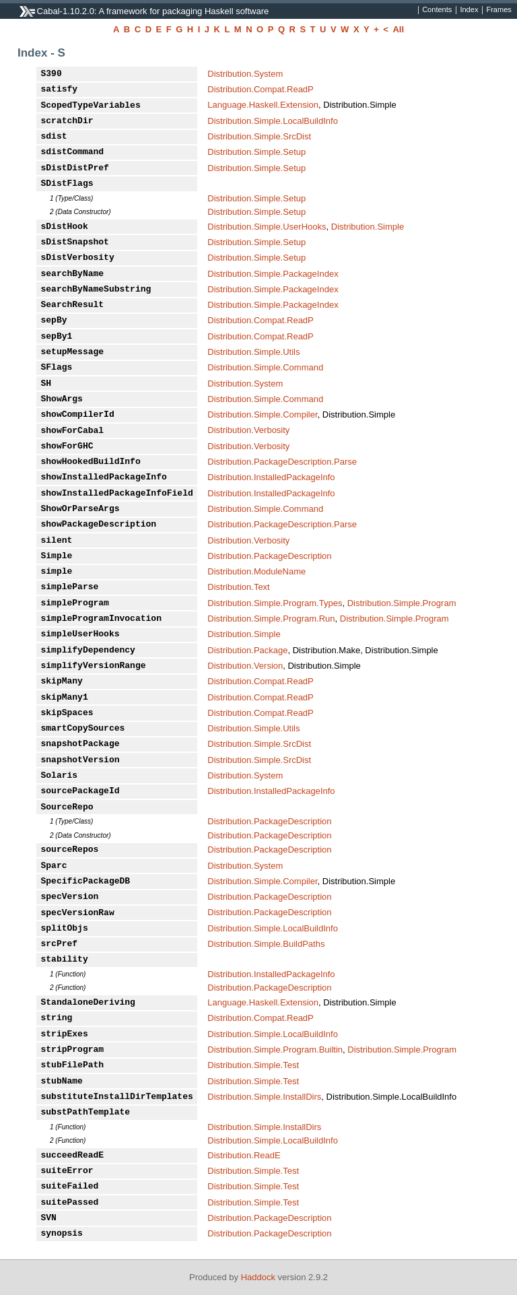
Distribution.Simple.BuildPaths (265, 944)
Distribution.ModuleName (256, 571)
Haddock (258, 1277)
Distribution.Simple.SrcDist (259, 136)
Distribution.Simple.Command (265, 367)
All (398, 29)
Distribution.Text (238, 587)
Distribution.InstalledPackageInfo (271, 477)
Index (469, 10)
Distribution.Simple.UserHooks (266, 227)
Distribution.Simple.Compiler (262, 414)
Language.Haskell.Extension (262, 105)
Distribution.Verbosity (248, 430)
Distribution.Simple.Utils (253, 352)
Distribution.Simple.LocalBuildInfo (272, 121)
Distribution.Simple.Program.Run (271, 618)
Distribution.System (245, 74)
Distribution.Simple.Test (253, 1065)
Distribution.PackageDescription (269, 556)
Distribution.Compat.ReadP (260, 89)
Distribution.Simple (367, 227)
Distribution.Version (245, 666)
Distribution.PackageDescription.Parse (282, 462)
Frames (498, 10)
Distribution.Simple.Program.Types (274, 603)
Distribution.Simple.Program (401, 603)
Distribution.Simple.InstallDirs (264, 1097)
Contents (437, 10)
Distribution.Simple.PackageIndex (272, 274)
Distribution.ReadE (243, 1155)
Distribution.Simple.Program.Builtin (275, 1049)
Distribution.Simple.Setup (256, 152)
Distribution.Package (247, 650)
